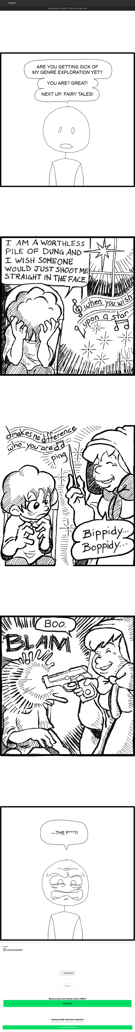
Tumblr (77, 964)
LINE (48, 964)
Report (67, 986)
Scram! (12, 3)
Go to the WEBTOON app (67, 1027)
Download (67, 1003)
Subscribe (68, 973)
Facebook (58, 964)
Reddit (87, 964)
